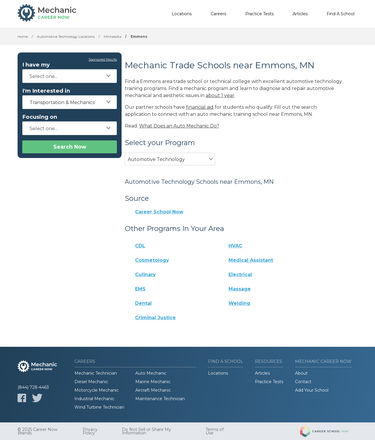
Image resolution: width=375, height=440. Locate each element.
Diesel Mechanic (91, 381)
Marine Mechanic (153, 381)
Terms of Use (215, 431)
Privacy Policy (90, 431)
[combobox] (70, 76)
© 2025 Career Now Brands (37, 431)
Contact (303, 381)
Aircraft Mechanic (153, 390)
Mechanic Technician (95, 373)
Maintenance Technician (160, 398)
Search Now (69, 147)
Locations (182, 13)
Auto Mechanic (150, 373)
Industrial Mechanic (94, 398)
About (301, 373)
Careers (218, 13)
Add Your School (311, 390)
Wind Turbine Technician (99, 407)
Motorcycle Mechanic (96, 390)
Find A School (340, 13)
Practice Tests (259, 13)
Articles (300, 13)
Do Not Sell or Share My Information (146, 431)
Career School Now (159, 212)
